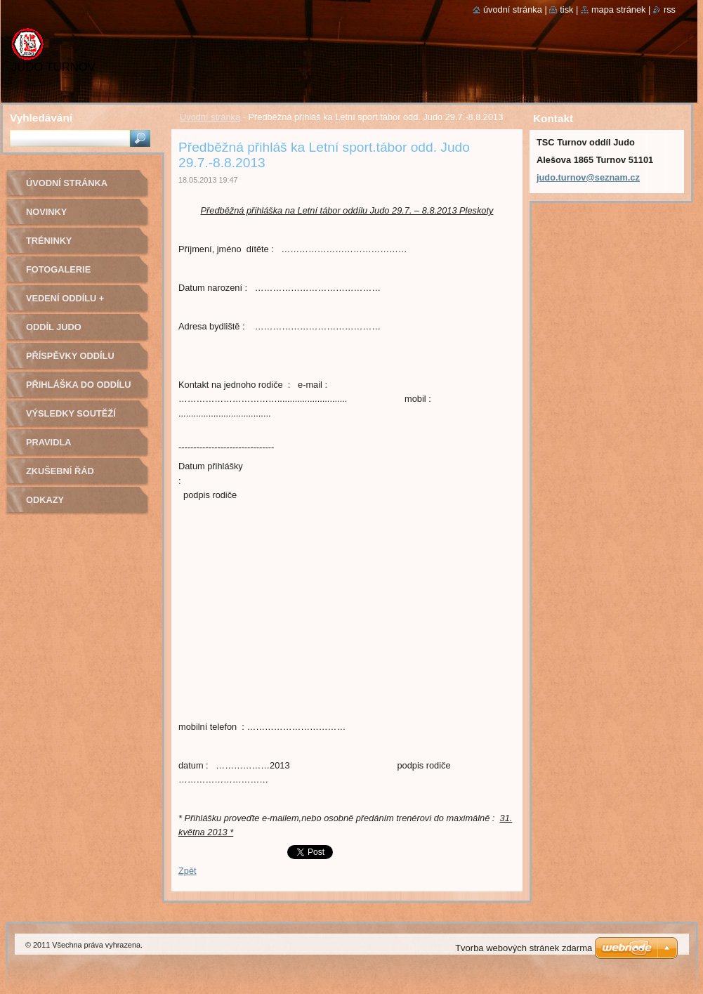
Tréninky (49, 240)
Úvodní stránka (210, 117)
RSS (670, 9)
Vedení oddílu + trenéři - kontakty (74, 303)
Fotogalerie (58, 269)
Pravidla (48, 442)
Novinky (46, 212)
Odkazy (45, 500)
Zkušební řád (60, 471)
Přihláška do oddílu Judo (78, 389)
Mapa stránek (618, 9)
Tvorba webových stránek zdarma (523, 948)
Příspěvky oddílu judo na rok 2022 (70, 361)
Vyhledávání (41, 118)
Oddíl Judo (53, 327)
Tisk (566, 9)
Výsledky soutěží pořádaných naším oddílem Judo (74, 418)
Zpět (187, 870)
